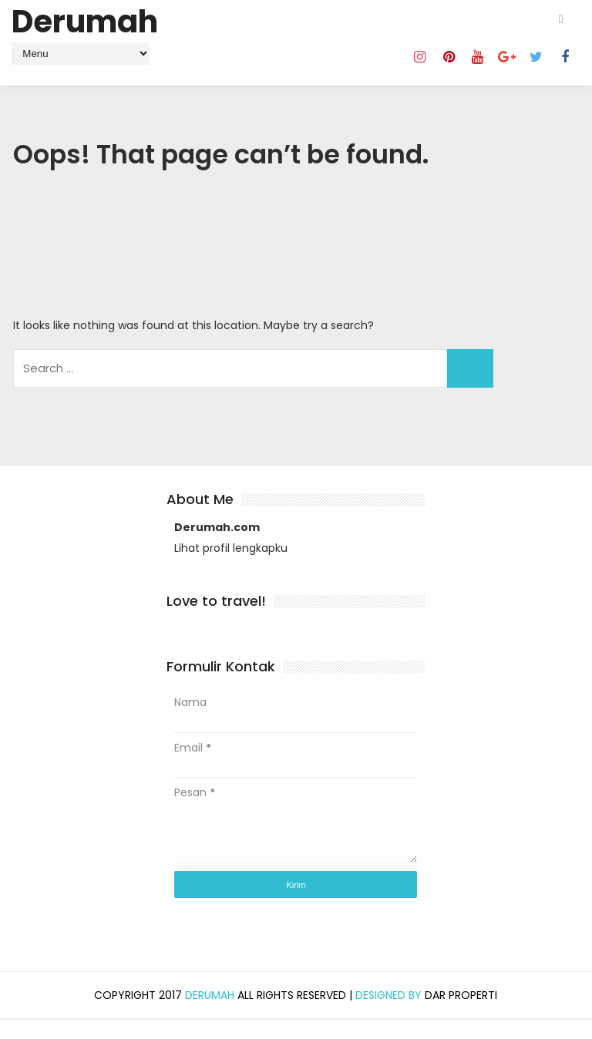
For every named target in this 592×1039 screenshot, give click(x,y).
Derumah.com (217, 548)
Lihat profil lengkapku (231, 569)
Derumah (85, 21)
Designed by (390, 1016)
